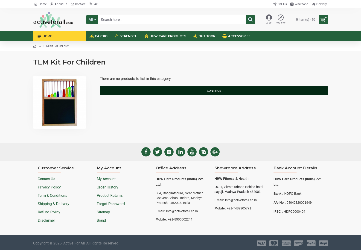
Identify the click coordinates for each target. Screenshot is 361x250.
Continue (214, 90)
